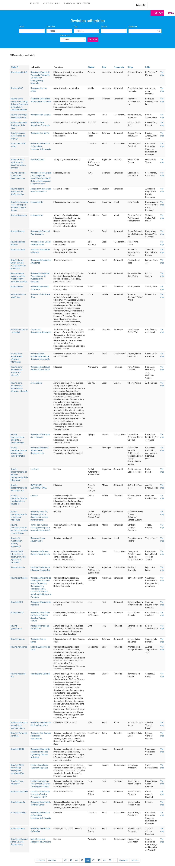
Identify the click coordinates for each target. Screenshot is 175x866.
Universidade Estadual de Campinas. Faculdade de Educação (40, 146)
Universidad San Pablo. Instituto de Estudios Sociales (40, 615)
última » (135, 860)
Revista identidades (19, 578)
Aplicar (93, 40)
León (42, 453)
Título (21, 27)
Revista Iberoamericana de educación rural (19, 488)
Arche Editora (36, 383)
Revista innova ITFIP (19, 791)
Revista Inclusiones (19, 647)
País (76, 27)
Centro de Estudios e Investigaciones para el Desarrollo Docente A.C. (40, 527)
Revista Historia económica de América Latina (17, 191)
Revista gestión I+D (19, 72)
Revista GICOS (17, 88)
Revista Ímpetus (18, 639)
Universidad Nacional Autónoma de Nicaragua (39, 450)
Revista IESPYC (17, 612)
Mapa (171, 13)
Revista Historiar (18, 231)
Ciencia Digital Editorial (40, 674)
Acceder (140, 5)
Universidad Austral (38, 512)
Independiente (36, 202)
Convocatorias (51, 3)
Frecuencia (65, 35)
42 (65, 860)
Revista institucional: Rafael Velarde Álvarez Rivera (19, 842)
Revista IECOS (17, 602)
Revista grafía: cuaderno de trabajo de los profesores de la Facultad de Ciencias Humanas (19, 104)
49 (104, 860)
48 (99, 860)
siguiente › (123, 860)
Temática (50, 27)
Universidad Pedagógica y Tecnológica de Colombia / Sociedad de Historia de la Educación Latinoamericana (40, 178)
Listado (159, 13)
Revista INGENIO (17, 749)
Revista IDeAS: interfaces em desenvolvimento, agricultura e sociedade (18, 556)
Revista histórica (18, 250)
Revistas (34, 3)
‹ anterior (52, 860)
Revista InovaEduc (18, 812)
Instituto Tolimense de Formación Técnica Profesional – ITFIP (40, 794)
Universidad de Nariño (39, 133)
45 (82, 860)
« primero (41, 860)
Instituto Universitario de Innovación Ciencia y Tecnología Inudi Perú (40, 784)
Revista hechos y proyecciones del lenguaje (18, 136)
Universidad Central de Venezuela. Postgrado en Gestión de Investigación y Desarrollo (40, 77)
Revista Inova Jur (18, 802)
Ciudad (104, 27)
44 (76, 860)
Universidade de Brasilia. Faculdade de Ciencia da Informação (40, 356)
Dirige (130, 67)
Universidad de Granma (40, 115)
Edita (147, 67)
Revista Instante (18, 828)
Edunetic (34, 496)
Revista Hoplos (17, 287)
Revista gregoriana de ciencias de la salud (19, 125)
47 (93, 860)
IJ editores (35, 469)
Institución (133, 27)
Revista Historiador (19, 215)
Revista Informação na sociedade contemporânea (19, 725)
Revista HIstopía (37, 159)
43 (71, 860)
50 (110, 860)
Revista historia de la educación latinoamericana (19, 175)
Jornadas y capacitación (77, 3)
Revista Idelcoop (18, 567)
